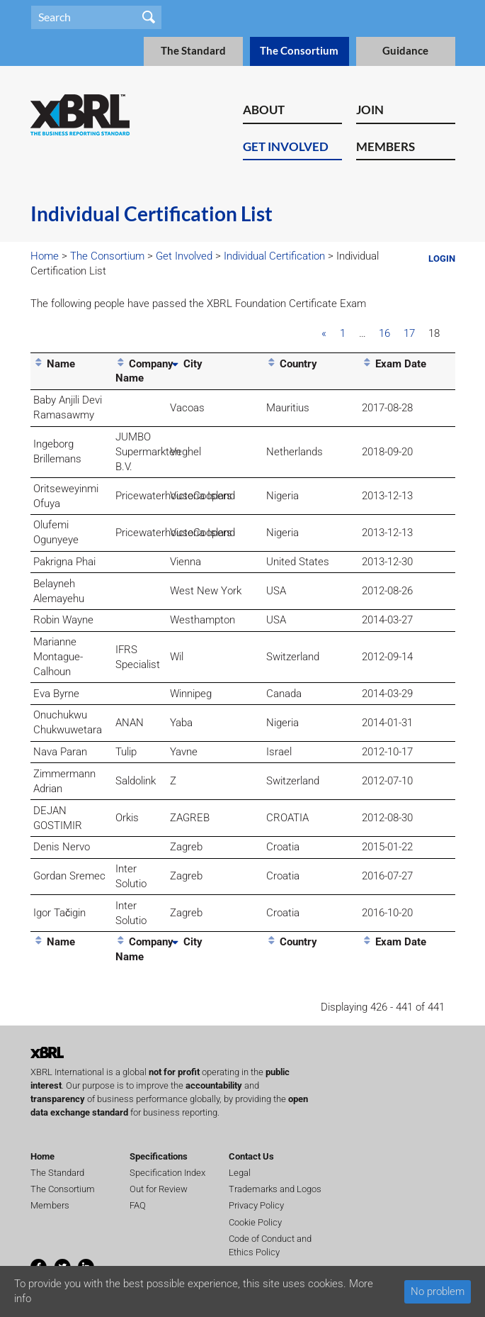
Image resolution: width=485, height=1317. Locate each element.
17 (409, 333)
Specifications (159, 1156)
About (264, 109)
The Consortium (299, 51)
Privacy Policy (256, 1205)
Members (385, 146)
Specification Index (167, 1172)
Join (370, 109)
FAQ (138, 1205)
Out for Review (159, 1189)
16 (384, 333)
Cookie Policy (255, 1222)
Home (44, 256)
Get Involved (286, 146)
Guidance (405, 51)
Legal (240, 1172)
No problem (437, 1291)
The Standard (193, 51)
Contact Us (251, 1156)
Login (441, 258)
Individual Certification (274, 256)
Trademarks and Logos (275, 1189)
